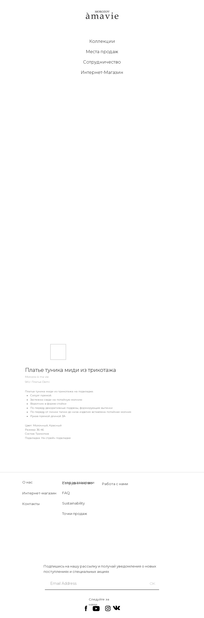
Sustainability (73, 503)
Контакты (31, 504)
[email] (93, 583)
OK (152, 583)
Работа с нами (115, 484)
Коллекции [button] (102, 41)
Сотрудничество (102, 62)
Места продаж (102, 51)
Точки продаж (74, 513)
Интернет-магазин (39, 493)
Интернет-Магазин (102, 72)
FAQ (66, 493)
